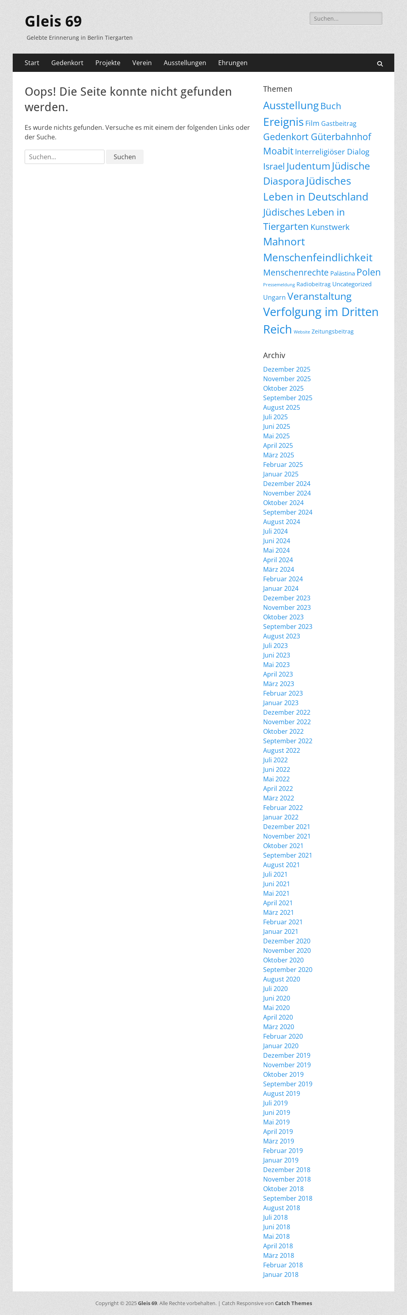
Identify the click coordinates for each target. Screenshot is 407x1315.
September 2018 (287, 1198)
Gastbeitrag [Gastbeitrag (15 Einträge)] (339, 123)
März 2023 (278, 683)
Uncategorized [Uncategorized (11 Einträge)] (352, 284)
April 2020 (278, 1017)
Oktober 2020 (283, 960)
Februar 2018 (283, 1265)
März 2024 (278, 569)
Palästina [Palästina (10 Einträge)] (342, 273)
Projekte (107, 62)
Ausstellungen (185, 62)
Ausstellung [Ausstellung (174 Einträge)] (291, 105)
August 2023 (281, 636)
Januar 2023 (280, 702)
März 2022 (278, 798)
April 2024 (278, 559)
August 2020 (281, 979)
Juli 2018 (275, 1217)
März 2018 (278, 1255)
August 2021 (281, 864)
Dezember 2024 (286, 483)
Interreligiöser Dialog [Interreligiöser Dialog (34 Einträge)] (332, 151)
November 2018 (287, 1179)
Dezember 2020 (286, 941)
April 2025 (278, 445)
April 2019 (278, 1131)
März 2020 (278, 1026)
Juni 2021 (276, 883)
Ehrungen (233, 62)
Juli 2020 (275, 988)
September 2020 (287, 969)
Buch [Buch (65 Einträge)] (330, 106)
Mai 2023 (276, 664)
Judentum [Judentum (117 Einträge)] (308, 165)
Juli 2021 (275, 874)
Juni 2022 (276, 769)
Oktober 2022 (283, 731)
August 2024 (281, 521)
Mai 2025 (276, 436)
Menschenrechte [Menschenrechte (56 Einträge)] (296, 272)
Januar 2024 (280, 588)
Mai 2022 (276, 779)
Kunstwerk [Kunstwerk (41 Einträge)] (330, 227)
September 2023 (287, 626)
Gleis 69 (53, 21)
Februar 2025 (283, 464)
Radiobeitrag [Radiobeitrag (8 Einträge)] (314, 284)
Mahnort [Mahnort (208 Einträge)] (284, 241)
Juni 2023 (276, 655)
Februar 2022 (283, 807)
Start (32, 62)
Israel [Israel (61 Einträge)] (274, 166)
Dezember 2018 (286, 1169)
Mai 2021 (276, 893)
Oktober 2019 (283, 1074)
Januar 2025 (280, 474)
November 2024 (287, 493)
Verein (142, 62)
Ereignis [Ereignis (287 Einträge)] (283, 121)
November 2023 (287, 607)
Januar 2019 (280, 1160)
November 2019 (287, 1064)
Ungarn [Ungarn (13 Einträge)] (274, 297)
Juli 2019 (275, 1103)
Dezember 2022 (286, 712)
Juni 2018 (276, 1226)
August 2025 (281, 407)
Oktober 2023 (283, 617)
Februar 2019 (283, 1150)
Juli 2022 (275, 760)
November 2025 (287, 378)
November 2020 (287, 950)
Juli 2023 (275, 645)
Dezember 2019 (286, 1055)
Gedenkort (67, 62)
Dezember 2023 (286, 598)
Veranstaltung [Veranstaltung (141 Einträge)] (319, 296)
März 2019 (278, 1141)
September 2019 (287, 1084)
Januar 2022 (280, 817)
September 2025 (287, 397)
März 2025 (278, 455)
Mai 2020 (276, 1007)
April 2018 (278, 1246)
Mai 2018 (276, 1236)
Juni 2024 (276, 540)
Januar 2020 (280, 1045)
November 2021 (287, 836)
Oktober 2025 (283, 388)
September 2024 (287, 512)
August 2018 (281, 1207)
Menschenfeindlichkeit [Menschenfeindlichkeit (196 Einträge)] (317, 257)
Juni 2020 (276, 998)
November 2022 (287, 721)
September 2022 (287, 741)
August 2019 (281, 1093)
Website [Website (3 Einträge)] (302, 332)
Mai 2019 (276, 1122)
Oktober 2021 (283, 845)
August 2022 (281, 750)
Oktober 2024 (283, 502)
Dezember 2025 (286, 369)
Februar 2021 (283, 922)
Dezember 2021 (286, 826)
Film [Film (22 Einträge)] (312, 123)
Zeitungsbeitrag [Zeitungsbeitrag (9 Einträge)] (333, 331)
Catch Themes (293, 1303)
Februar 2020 (283, 1036)
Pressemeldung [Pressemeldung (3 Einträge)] (279, 284)
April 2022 (278, 788)
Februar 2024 (283, 579)
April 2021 (278, 903)
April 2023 (278, 674)
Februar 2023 (283, 693)
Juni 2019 (276, 1112)
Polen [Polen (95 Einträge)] (369, 272)
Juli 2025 (275, 417)
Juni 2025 (276, 426)
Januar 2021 (280, 931)
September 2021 (287, 855)
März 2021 (278, 912)
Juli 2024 (275, 531)
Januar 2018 (280, 1274)
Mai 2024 (276, 550)
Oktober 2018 (283, 1188)
